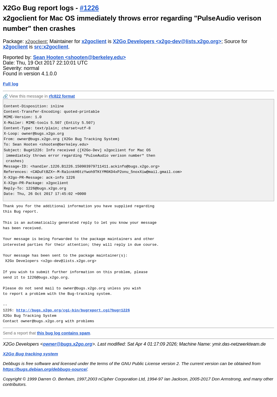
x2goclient (36, 41)
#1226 (89, 8)
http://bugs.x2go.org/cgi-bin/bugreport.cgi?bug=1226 (73, 310)
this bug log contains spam (63, 333)
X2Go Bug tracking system (30, 353)
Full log (10, 83)
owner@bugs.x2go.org (67, 344)
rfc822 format (62, 96)
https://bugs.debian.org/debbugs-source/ (45, 369)
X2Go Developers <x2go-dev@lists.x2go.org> (167, 41)
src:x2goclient (51, 47)
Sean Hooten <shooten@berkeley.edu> (79, 57)
